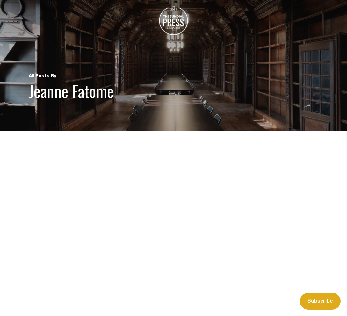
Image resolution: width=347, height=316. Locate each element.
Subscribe (320, 301)
